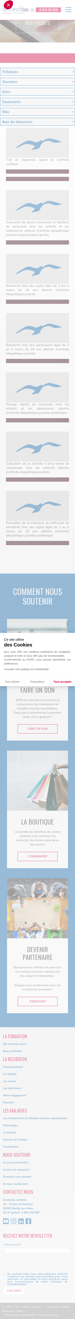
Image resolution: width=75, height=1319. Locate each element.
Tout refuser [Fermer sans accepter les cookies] (12, 681)
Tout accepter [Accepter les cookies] (62, 681)
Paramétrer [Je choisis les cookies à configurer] (37, 681)
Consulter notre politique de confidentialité (26, 669)
